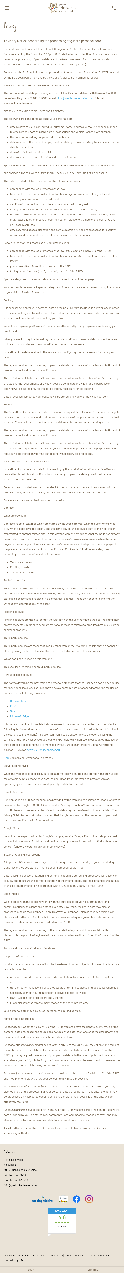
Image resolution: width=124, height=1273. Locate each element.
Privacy (79, 1255)
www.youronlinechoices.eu (43, 750)
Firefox (14, 706)
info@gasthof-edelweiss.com (75, 98)
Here (7, 758)
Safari (13, 711)
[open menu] (7, 8)
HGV (21, 1260)
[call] (114, 8)
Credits (69, 1255)
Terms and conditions (97, 1255)
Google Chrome (19, 701)
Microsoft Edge (19, 716)
